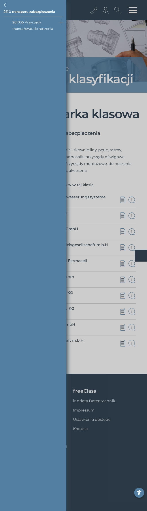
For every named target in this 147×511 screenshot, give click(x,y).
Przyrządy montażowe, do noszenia (32, 25)
